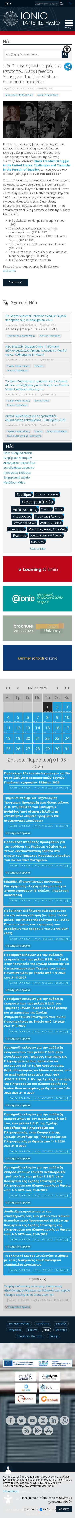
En (70, 3)
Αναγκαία (32, 1509)
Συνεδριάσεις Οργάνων (18, 467)
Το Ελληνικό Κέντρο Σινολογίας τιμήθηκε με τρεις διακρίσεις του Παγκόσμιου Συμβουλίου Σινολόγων (36, 1260)
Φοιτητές (61, 1330)
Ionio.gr (53, 1336)
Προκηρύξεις (17, 529)
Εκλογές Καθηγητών (25, 522)
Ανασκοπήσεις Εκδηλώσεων (47, 535)
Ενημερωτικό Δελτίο (16, 477)
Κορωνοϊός (38, 541)
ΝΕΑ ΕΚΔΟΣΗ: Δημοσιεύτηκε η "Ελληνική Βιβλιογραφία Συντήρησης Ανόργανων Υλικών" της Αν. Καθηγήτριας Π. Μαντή (36, 350)
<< (8, 688)
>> (67, 688)
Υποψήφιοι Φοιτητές (29, 1336)
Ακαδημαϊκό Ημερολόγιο (19, 463)
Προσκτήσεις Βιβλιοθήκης (19, 94)
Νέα (10, 446)
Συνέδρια (25, 494)
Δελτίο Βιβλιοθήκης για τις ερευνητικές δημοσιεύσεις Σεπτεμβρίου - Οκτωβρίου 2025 (35, 418)
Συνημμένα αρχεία (19, 833)
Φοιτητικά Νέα (38, 501)
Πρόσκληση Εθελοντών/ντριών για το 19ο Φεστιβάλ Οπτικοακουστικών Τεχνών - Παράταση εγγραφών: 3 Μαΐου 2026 (37, 777)
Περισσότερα (11, 1491)
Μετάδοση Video (14, 482)
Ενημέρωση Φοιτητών (17, 458)
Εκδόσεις (39, 365)
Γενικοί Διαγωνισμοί (47, 494)
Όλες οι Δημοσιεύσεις (17, 453)
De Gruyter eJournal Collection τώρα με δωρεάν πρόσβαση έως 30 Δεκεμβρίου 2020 (36, 318)
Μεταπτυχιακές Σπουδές (48, 529)
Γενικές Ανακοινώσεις (18, 365)
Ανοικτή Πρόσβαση (47, 94)
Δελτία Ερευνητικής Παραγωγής (24, 435)
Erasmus (20, 535)
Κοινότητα (42, 1323)
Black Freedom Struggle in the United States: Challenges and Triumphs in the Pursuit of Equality (37, 165)
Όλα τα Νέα (37, 549)
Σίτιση (59, 509)
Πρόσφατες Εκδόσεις (17, 472)
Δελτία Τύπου (41, 400)
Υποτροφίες (22, 516)
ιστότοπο (9, 271)
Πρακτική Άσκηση (49, 516)
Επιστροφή (15, 282)
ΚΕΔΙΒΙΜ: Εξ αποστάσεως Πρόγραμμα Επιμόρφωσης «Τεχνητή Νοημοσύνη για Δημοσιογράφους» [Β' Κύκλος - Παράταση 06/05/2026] (36, 888)
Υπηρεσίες (14, 1330)
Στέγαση (47, 509)
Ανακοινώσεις (51, 522)
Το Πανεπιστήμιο (19, 1323)
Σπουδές (61, 1323)
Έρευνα (38, 431)
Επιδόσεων (49, 1509)
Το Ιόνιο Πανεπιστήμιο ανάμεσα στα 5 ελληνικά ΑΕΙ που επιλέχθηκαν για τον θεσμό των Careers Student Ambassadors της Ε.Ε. (37, 385)
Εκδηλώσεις (26, 509)
